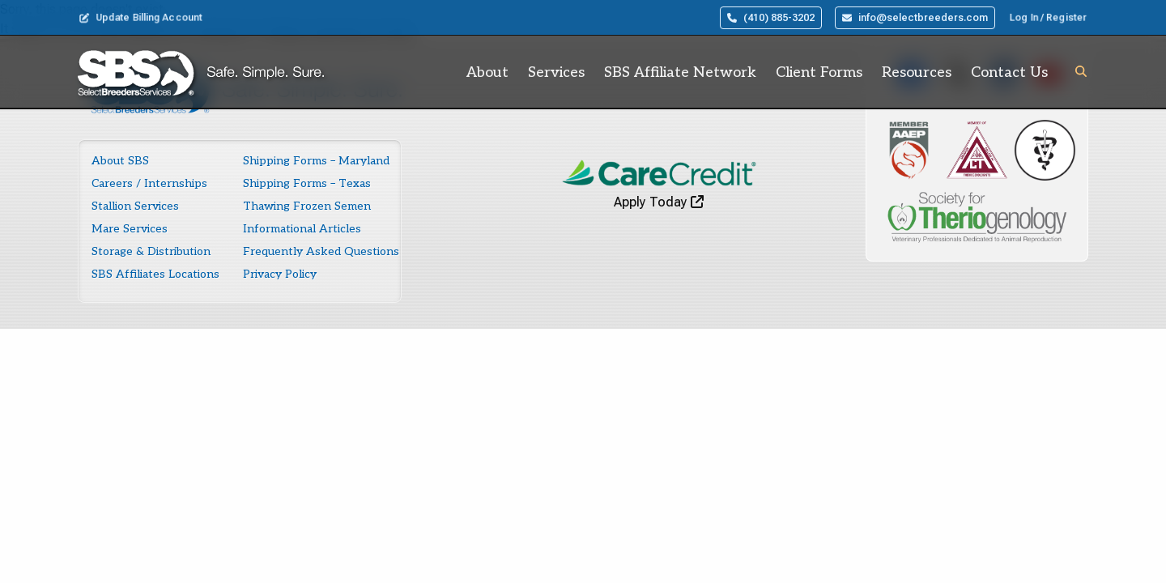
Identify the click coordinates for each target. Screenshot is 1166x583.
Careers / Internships (149, 183)
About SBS (120, 161)
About (487, 72)
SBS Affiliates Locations (155, 274)
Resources (916, 72)
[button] (1081, 71)
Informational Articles (302, 229)
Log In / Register (1048, 17)
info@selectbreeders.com (915, 17)
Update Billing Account (141, 17)
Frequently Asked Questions (321, 251)
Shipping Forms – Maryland (316, 161)
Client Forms (819, 72)
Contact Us (1009, 72)
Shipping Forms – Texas (307, 183)
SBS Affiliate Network (680, 72)
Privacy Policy (280, 274)
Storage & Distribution (151, 251)
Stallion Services (135, 206)
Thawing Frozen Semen (307, 206)
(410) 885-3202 (771, 17)
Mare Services (129, 229)
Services (556, 72)
